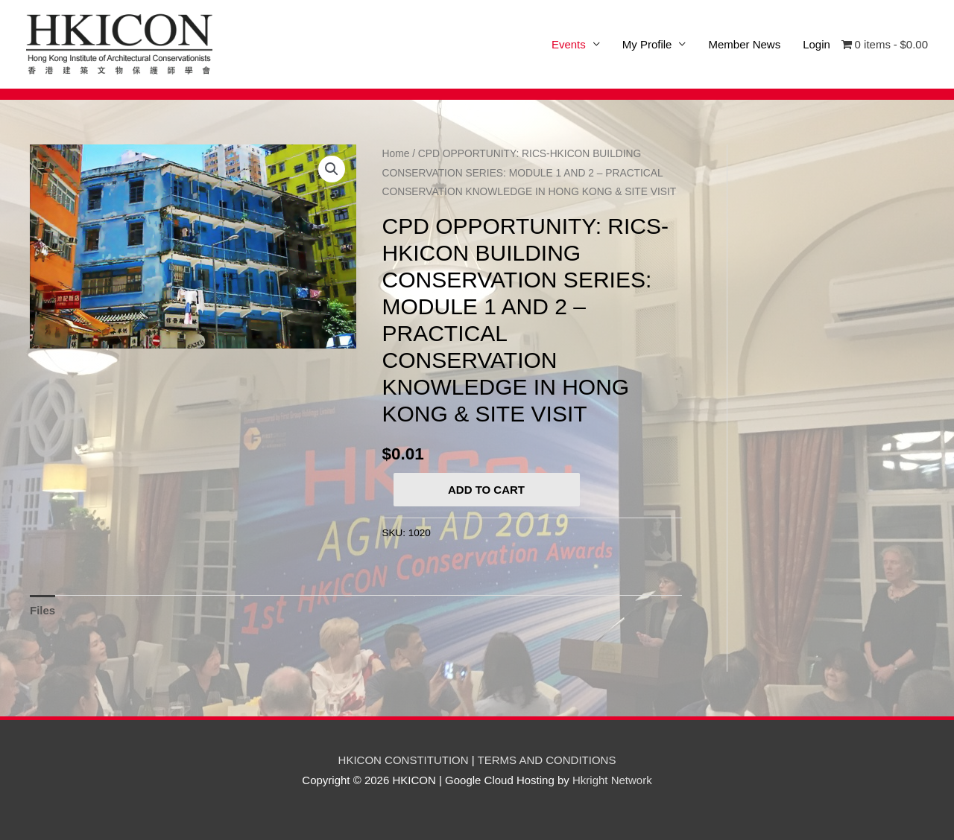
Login (816, 44)
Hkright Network (612, 780)
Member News (744, 44)
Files (42, 610)
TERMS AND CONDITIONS (547, 760)
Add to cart (486, 489)
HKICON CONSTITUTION (403, 760)
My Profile (647, 44)
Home (396, 153)
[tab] (42, 611)
